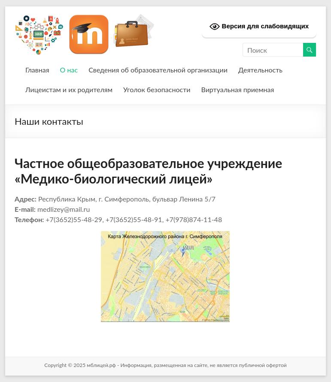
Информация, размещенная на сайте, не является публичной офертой (203, 365)
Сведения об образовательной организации (158, 70)
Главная (37, 70)
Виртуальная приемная (237, 89)
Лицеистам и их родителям (68, 89)
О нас (69, 70)
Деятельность (260, 70)
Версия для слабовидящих (259, 26)
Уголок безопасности (156, 89)
